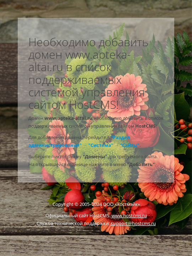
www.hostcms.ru (129, 215)
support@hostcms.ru (133, 223)
